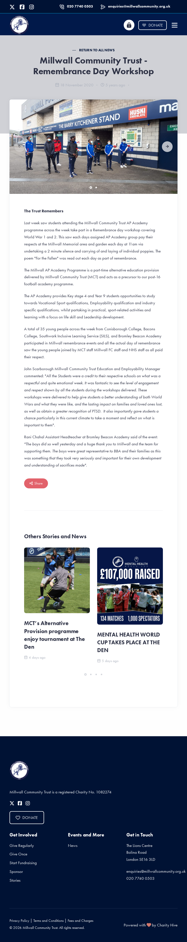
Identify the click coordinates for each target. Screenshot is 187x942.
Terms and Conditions (48, 920)
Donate (152, 25)
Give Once (18, 854)
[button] (167, 146)
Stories (14, 880)
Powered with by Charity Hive (151, 925)
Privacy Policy (19, 920)
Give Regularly (21, 845)
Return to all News (97, 50)
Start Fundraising (23, 862)
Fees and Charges (80, 920)
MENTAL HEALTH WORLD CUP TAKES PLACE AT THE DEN (128, 642)
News (72, 845)
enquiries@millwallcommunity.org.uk (139, 6)
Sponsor (16, 871)
